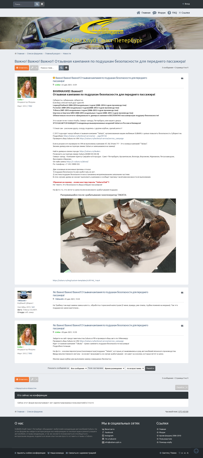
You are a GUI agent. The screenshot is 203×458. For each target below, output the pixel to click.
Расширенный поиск (42, 4)
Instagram (109, 436)
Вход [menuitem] (187, 4)
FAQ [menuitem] (174, 12)
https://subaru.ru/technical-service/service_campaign (102, 138)
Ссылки (186, 12)
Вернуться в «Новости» (26, 388)
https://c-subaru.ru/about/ (77, 162)
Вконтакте (109, 429)
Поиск (36, 4)
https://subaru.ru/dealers (90, 151)
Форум (162, 432)
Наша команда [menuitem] (57, 453)
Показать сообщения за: (67, 368)
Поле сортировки (106, 368)
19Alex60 (21, 301)
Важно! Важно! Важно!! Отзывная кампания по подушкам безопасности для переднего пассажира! (100, 61)
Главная (146, 12)
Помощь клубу (165, 442)
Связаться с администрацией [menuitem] (82, 453)
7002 (30, 106)
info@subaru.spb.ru (113, 442)
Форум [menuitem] (162, 12)
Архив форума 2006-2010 (170, 436)
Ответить (23, 68)
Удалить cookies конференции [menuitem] (31, 453)
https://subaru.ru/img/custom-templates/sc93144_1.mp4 (76, 280)
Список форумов (35, 411)
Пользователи (165, 439)
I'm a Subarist (110, 439)
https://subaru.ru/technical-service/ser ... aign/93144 (85, 136)
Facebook (109, 432)
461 (33, 307)
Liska (19, 100)
